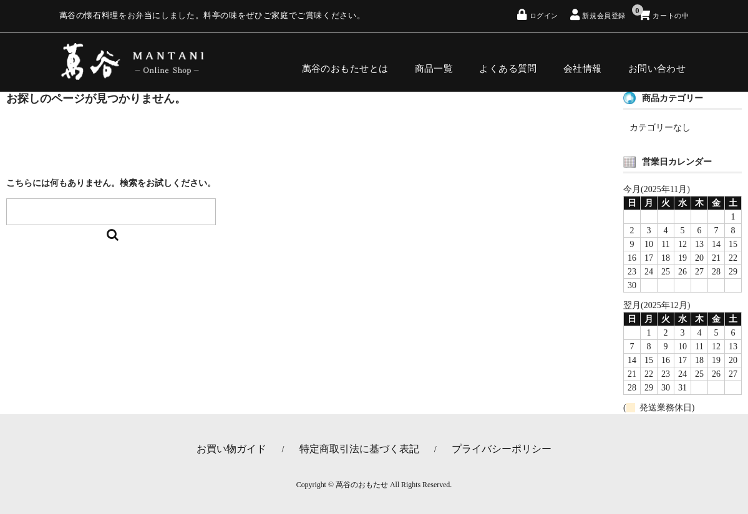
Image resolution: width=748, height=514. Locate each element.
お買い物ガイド (231, 449)
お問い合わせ (660, 63)
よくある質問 (511, 63)
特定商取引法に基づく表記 (359, 449)
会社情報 (585, 63)
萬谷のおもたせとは (347, 63)
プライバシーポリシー (501, 449)
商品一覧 (436, 63)
